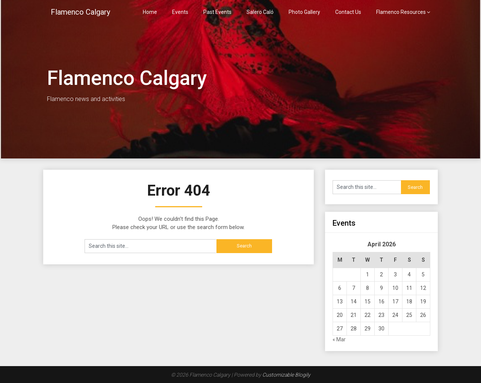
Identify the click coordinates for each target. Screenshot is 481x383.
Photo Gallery (304, 12)
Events (180, 12)
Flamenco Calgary (80, 12)
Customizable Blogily (286, 375)
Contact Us (348, 12)
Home (150, 12)
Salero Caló (260, 12)
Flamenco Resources (401, 12)
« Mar (339, 339)
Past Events (217, 12)
